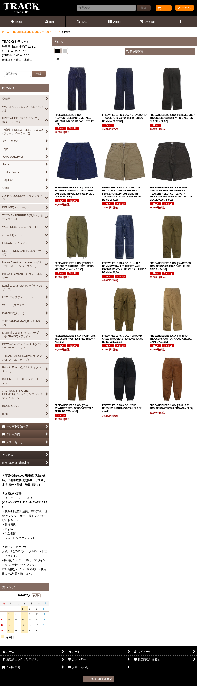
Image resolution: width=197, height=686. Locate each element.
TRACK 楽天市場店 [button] (98, 679)
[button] (82, 21)
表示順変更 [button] (134, 51)
